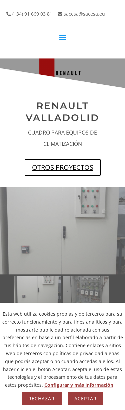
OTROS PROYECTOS (62, 167)
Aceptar (85, 398)
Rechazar (41, 398)
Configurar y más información (78, 385)
